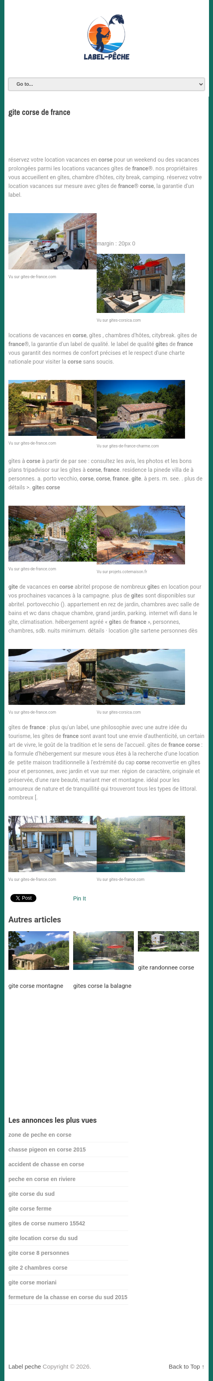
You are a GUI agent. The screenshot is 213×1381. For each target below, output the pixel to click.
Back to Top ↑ (187, 1366)
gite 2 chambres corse (38, 1267)
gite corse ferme (30, 1208)
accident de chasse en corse (46, 1164)
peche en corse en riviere (42, 1179)
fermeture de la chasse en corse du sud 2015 (67, 1297)
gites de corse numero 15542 (46, 1223)
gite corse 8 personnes (39, 1253)
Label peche (24, 1366)
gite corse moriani (32, 1282)
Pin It (79, 898)
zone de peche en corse (40, 1135)
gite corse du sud (31, 1194)
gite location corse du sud (43, 1238)
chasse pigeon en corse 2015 (47, 1149)
